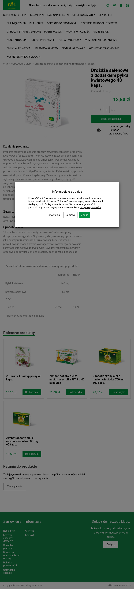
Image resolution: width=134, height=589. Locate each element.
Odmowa (70, 215)
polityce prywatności (90, 207)
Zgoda (84, 215)
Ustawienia (54, 215)
